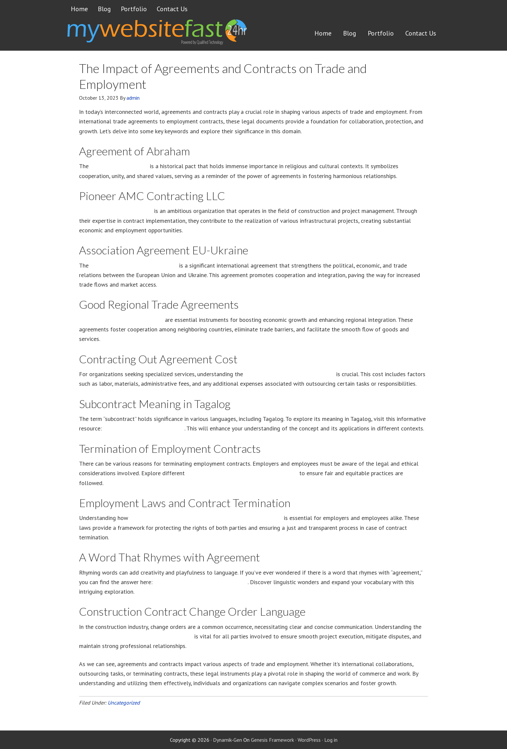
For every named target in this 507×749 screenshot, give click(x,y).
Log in (330, 739)
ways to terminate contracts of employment (242, 473)
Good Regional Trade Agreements (121, 319)
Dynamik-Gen (227, 739)
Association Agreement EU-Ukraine (133, 265)
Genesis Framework (272, 739)
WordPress (309, 739)
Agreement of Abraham (119, 166)
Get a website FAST (156, 34)
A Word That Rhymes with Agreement (201, 582)
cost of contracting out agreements (289, 374)
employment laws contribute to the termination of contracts (206, 518)
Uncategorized (124, 702)
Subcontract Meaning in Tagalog (143, 428)
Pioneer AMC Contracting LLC (115, 211)
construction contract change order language (136, 636)
